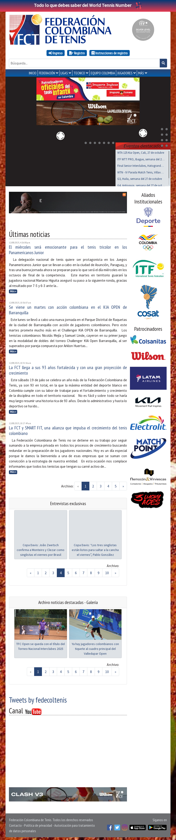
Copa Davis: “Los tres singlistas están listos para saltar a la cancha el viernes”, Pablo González (95, 549)
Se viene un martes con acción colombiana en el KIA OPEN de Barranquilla (68, 309)
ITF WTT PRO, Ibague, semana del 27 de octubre (141, 158)
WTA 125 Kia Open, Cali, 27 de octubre (140, 152)
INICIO (32, 73)
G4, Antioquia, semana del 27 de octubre (141, 184)
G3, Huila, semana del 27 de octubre (139, 178)
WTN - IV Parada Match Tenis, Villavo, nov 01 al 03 (141, 171)
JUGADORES (124, 73)
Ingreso (56, 53)
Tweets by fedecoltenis (38, 699)
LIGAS (64, 73)
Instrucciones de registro (109, 53)
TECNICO (79, 73)
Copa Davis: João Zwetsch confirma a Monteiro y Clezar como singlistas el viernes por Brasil (40, 549)
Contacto (15, 824)
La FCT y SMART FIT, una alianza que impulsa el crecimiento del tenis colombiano (68, 429)
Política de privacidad (38, 824)
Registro (77, 53)
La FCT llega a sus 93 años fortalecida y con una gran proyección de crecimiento (68, 369)
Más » (13, 290)
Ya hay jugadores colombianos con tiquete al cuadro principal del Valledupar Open (95, 648)
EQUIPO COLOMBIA (103, 73)
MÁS (141, 73)
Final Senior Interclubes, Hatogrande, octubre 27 (141, 165)
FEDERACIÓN (47, 73)
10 (107, 572)
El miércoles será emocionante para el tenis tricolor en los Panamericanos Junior (68, 249)
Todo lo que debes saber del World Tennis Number (88, 5)
